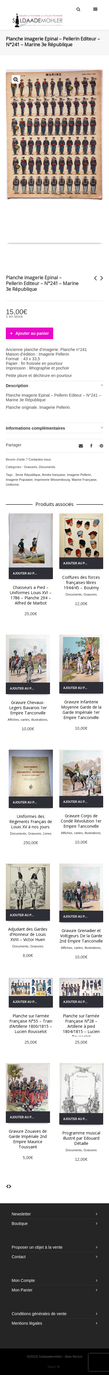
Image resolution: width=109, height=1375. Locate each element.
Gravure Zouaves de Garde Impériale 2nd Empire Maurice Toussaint (28, 1138)
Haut (54, 1367)
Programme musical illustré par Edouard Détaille (81, 1138)
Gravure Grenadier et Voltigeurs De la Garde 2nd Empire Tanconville (81, 936)
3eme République (27, 474)
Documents (47, 467)
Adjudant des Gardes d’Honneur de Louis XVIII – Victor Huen (27, 934)
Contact (19, 1256)
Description (17, 385)
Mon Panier (22, 1290)
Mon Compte (23, 1280)
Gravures (30, 467)
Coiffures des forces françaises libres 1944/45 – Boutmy (81, 582)
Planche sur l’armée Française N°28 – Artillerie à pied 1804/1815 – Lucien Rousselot (81, 1026)
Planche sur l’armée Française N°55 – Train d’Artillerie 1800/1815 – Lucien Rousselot (30, 1023)
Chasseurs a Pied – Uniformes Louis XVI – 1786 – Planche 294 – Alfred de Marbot (30, 595)
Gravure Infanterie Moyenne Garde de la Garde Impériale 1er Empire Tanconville (81, 709)
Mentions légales (27, 1323)
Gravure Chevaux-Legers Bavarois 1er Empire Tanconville (28, 708)
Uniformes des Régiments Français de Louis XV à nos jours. (30, 821)
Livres (47, 833)
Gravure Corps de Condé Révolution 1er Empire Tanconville (81, 821)
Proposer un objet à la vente (37, 1247)
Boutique (20, 1223)
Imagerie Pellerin (79, 474)
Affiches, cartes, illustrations (27, 719)
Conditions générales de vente (39, 1313)
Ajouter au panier (32, 333)
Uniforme (12, 484)
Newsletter (21, 1214)
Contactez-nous (39, 459)
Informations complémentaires (35, 428)
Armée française (53, 474)
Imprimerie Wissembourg (52, 479)
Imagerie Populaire (19, 479)
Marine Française (84, 479)
